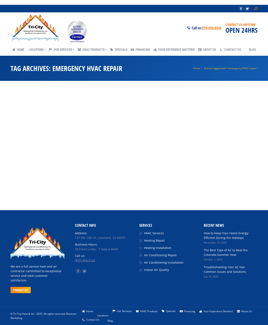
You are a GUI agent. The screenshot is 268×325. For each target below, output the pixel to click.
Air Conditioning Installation (163, 262)
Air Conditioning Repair (160, 255)
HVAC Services (154, 233)
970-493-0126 (211, 28)
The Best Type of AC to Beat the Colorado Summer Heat (226, 252)
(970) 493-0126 (85, 260)
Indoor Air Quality (156, 270)
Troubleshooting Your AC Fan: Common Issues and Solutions (225, 269)
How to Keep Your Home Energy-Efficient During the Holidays (226, 235)
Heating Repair (154, 240)
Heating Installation (157, 248)
